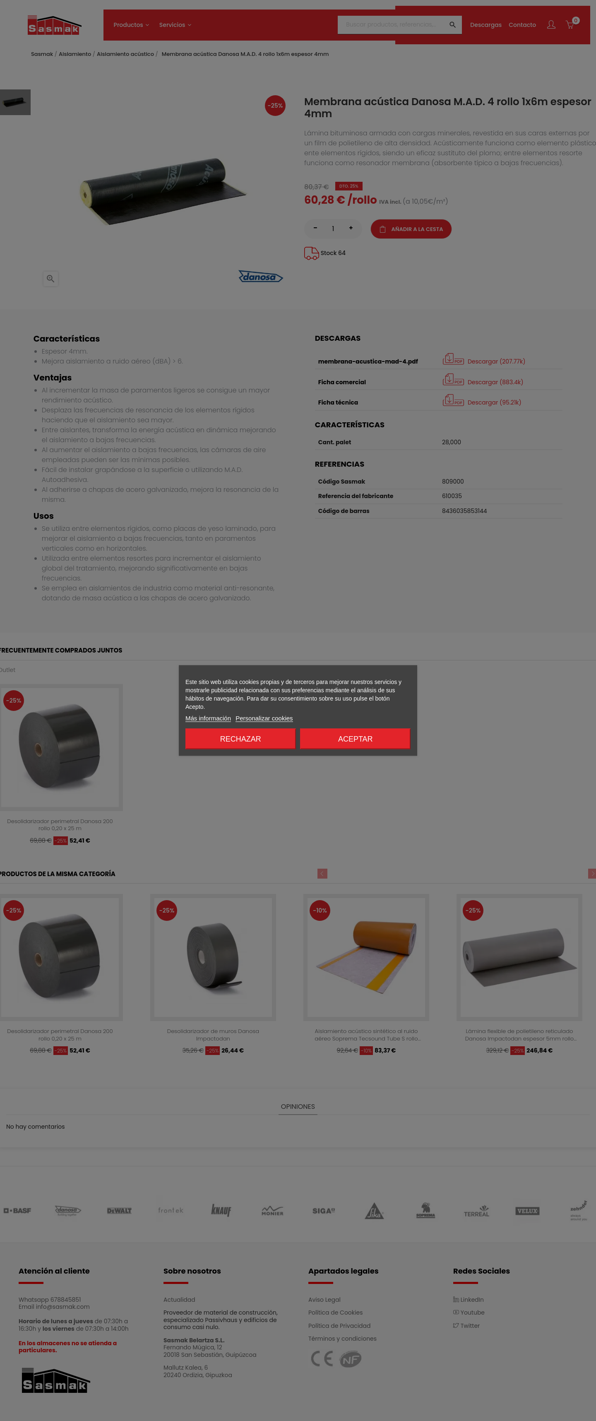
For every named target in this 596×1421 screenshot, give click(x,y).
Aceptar (355, 739)
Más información (208, 718)
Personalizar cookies (264, 718)
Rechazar (240, 739)
